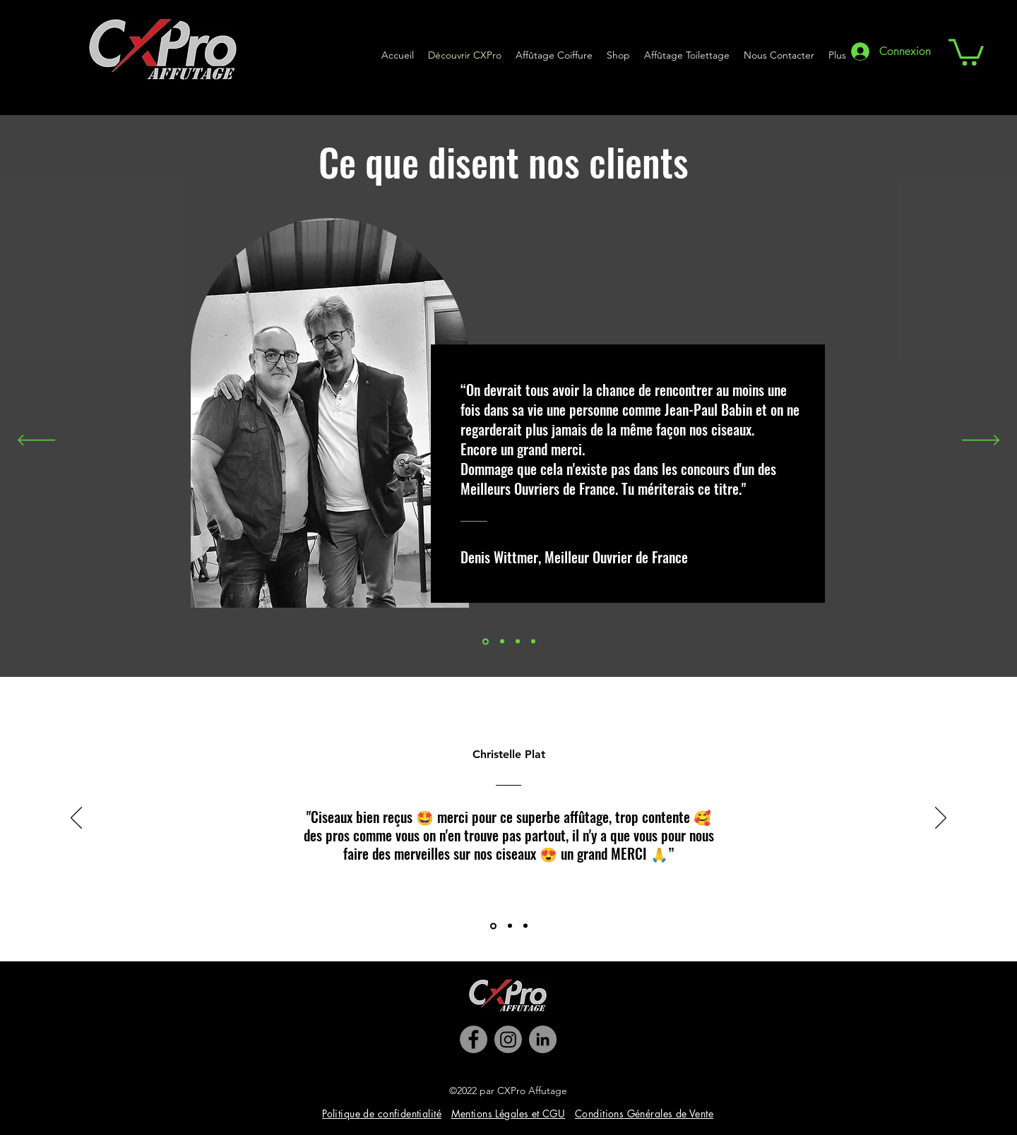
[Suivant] (980, 441)
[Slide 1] (502, 641)
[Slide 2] (485, 641)
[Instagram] (508, 1039)
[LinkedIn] (543, 1039)
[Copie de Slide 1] (533, 641)
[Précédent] (36, 441)
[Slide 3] (518, 641)
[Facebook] (473, 1039)
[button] (966, 51)
